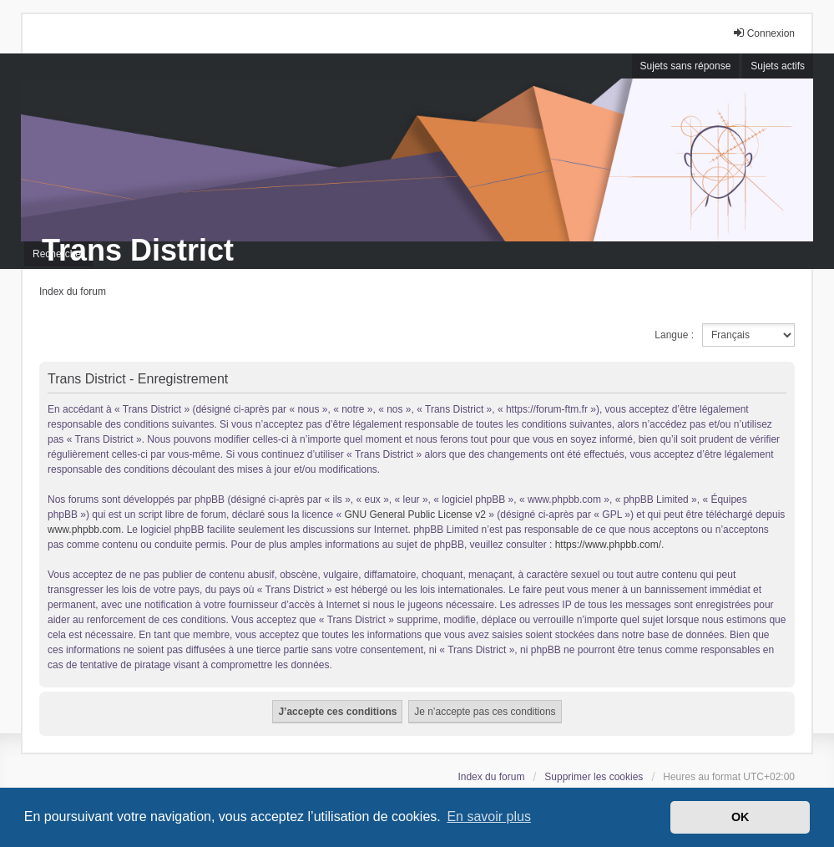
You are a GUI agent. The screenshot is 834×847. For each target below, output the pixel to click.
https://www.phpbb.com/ (608, 544)
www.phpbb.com (84, 529)
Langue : (674, 335)
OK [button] (740, 817)
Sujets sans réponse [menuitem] (685, 66)
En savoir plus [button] (489, 816)
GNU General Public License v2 (415, 514)
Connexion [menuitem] (763, 33)
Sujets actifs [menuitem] (778, 66)
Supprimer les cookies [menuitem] (593, 777)
